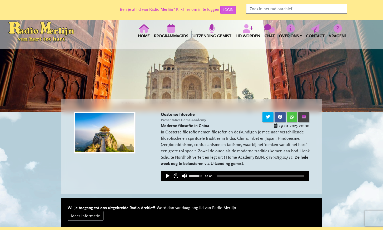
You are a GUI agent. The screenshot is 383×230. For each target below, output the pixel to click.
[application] (235, 176)
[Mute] (184, 175)
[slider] (196, 175)
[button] (290, 34)
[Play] (167, 175)
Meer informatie (85, 215)
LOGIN (228, 9)
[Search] (296, 9)
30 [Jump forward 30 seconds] (176, 175)
